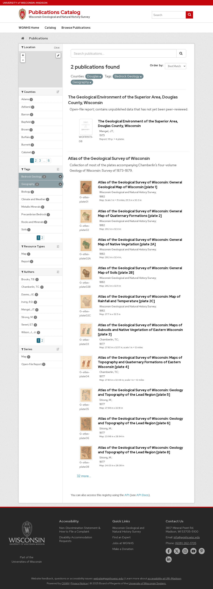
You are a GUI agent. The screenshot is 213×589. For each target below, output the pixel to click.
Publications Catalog (54, 12)
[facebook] (169, 551)
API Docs (142, 495)
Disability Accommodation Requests (75, 539)
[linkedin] (169, 559)
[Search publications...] (124, 53)
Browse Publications (76, 28)
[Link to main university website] (27, 545)
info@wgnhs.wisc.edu (187, 537)
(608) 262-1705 (185, 543)
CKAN (65, 583)
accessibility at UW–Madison (164, 578)
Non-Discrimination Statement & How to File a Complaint (79, 529)
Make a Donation (122, 549)
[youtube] (193, 551)
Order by (156, 65)
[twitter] (177, 551)
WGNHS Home (29, 28)
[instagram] (185, 551)
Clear (57, 47)
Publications (38, 38)
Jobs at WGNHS (123, 543)
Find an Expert (121, 537)
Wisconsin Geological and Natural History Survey (128, 529)
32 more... (84, 476)
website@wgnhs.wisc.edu (108, 578)
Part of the (27, 560)
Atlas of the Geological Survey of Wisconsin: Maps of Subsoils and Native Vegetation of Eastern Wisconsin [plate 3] (140, 329)
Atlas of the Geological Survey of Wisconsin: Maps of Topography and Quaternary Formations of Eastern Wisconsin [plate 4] (140, 362)
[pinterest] (202, 551)
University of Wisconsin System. (147, 583)
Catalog (50, 28)
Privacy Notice (79, 583)
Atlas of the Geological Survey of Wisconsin (109, 158)
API (126, 495)
